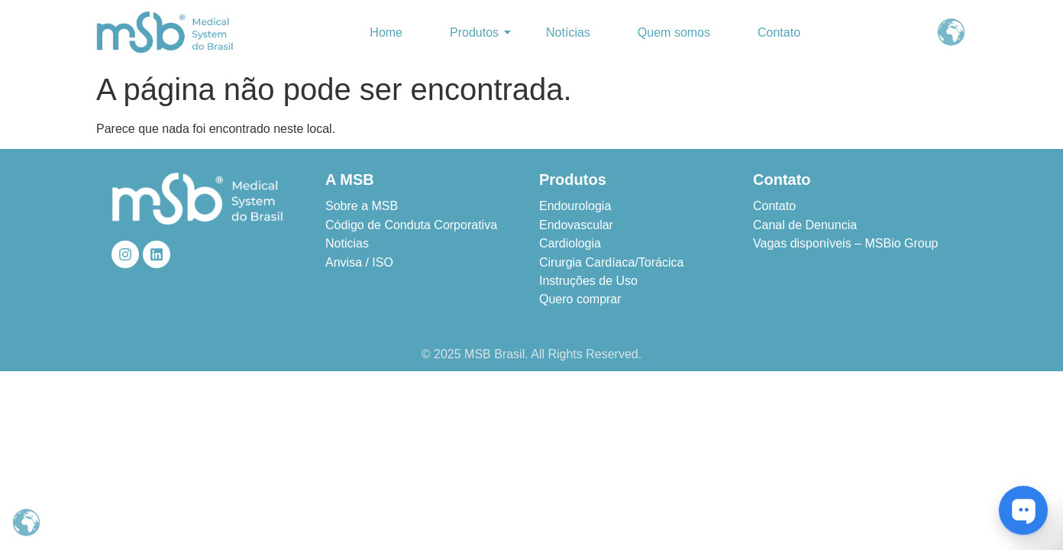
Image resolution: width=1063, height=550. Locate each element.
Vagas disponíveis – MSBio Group (846, 243)
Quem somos (674, 32)
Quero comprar (580, 299)
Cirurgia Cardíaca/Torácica (611, 262)
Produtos (478, 32)
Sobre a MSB (361, 205)
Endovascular (576, 224)
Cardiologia (570, 243)
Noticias (347, 243)
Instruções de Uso (588, 280)
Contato (779, 32)
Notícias (568, 32)
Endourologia (575, 205)
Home (386, 32)
